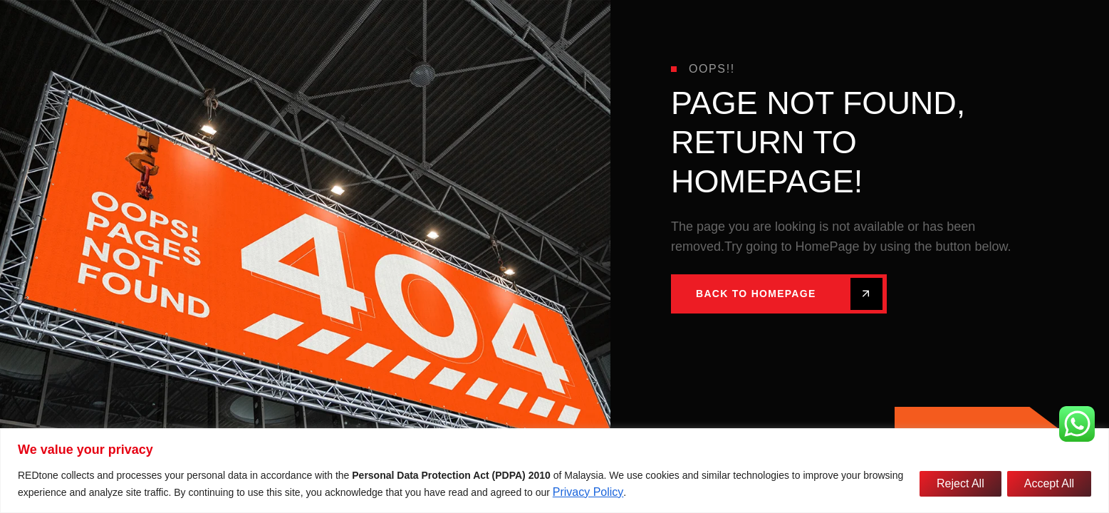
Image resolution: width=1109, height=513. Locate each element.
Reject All (960, 483)
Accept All (1049, 483)
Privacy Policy (588, 492)
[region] (554, 470)
